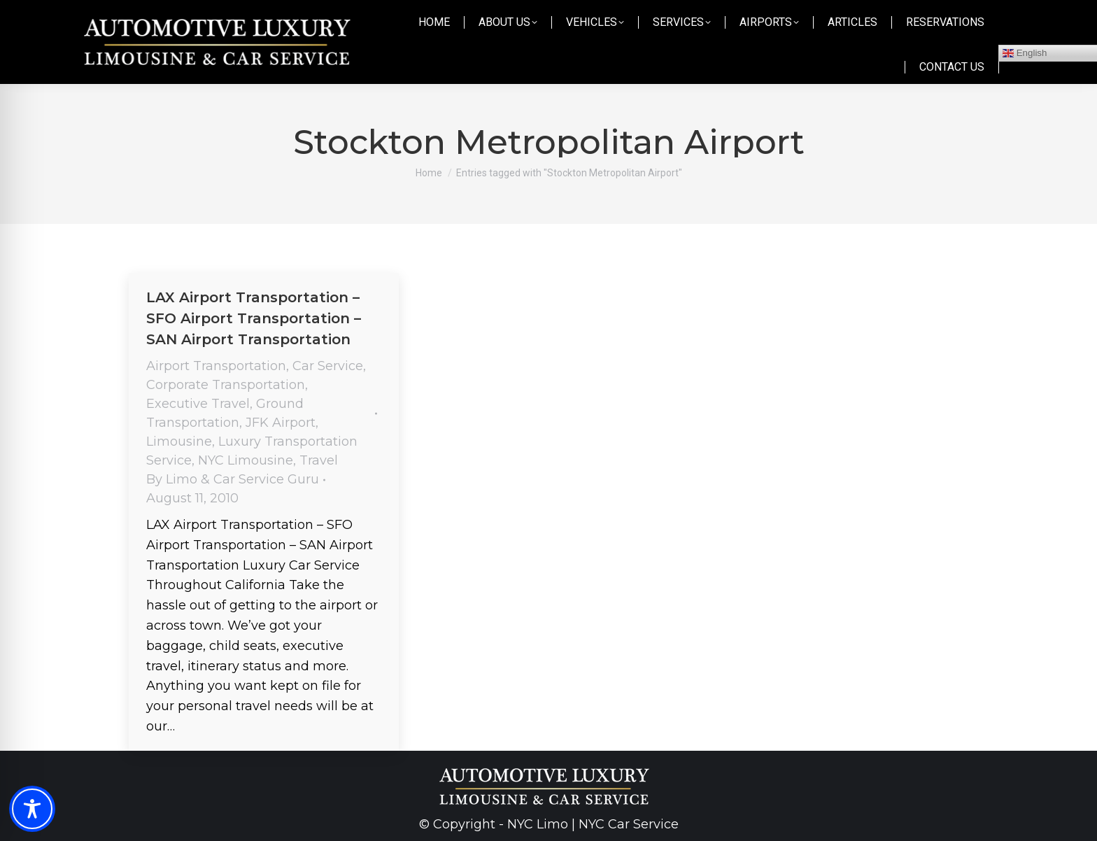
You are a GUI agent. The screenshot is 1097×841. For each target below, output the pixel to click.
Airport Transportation (216, 366)
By (232, 479)
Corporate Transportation (225, 385)
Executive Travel (198, 403)
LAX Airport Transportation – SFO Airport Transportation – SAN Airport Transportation (253, 318)
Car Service (327, 366)
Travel (318, 460)
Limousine (179, 441)
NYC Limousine (245, 460)
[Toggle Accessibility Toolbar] (32, 809)
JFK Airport (281, 422)
